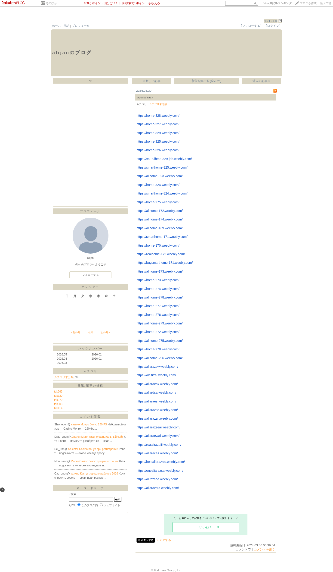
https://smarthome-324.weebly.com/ (162, 193)
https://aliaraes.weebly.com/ (156, 401)
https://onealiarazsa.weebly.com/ (159, 470)
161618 (270, 21)
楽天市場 (325, 3)
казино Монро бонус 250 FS (89, 424)
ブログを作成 (308, 3)
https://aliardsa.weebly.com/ (156, 392)
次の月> (105, 332)
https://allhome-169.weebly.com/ (159, 228)
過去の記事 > (261, 81)
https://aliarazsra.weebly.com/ (157, 488)
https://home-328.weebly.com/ (157, 115)
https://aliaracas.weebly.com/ (157, 453)
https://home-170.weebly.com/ (157, 245)
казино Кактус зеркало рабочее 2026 (95, 473)
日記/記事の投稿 (90, 385)
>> (277, 3)
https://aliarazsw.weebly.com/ (157, 366)
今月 (90, 332)
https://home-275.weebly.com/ (157, 202)
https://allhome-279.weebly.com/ (159, 323)
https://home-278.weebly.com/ (157, 349)
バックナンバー (90, 348)
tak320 (58, 395)
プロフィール (81, 26)
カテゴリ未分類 (64, 377)
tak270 (58, 400)
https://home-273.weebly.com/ (157, 280)
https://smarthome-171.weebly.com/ (162, 237)
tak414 (58, 408)
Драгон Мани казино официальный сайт (97, 436)
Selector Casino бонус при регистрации (93, 449)
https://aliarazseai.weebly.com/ (158, 427)
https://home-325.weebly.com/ (157, 141)
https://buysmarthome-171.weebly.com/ (164, 262)
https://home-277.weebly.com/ (157, 306)
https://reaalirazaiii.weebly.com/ (158, 444)
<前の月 (75, 332)
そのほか (51, 3)
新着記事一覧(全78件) (206, 81)
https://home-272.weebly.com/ (157, 332)
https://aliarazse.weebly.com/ (157, 410)
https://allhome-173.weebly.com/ (159, 271)
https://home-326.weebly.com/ (157, 150)
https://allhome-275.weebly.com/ (159, 341)
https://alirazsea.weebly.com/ (157, 479)
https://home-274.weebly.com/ (157, 289)
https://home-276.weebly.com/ (157, 315)
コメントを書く (264, 549)
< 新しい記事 (152, 81)
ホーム (56, 26)
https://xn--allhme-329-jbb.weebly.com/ (164, 159)
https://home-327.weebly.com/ (157, 124)
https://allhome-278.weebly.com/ (159, 297)
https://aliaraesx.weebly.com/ (157, 384)
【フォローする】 (251, 26)
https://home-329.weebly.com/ (157, 133)
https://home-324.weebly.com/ (157, 185)
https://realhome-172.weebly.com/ (160, 254)
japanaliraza (144, 97)
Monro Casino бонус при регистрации (95, 461)
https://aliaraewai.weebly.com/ (157, 436)
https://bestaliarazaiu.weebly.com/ (160, 462)
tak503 (58, 404)
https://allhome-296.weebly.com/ (159, 358)
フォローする (90, 275)
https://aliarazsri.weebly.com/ (157, 418)
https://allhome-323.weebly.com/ (159, 176)
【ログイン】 (273, 26)
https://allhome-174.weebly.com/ (159, 219)
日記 (66, 26)
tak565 (58, 391)
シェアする (163, 540)
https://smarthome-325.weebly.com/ (162, 167)
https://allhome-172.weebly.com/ (159, 211)
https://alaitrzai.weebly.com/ (156, 375)
